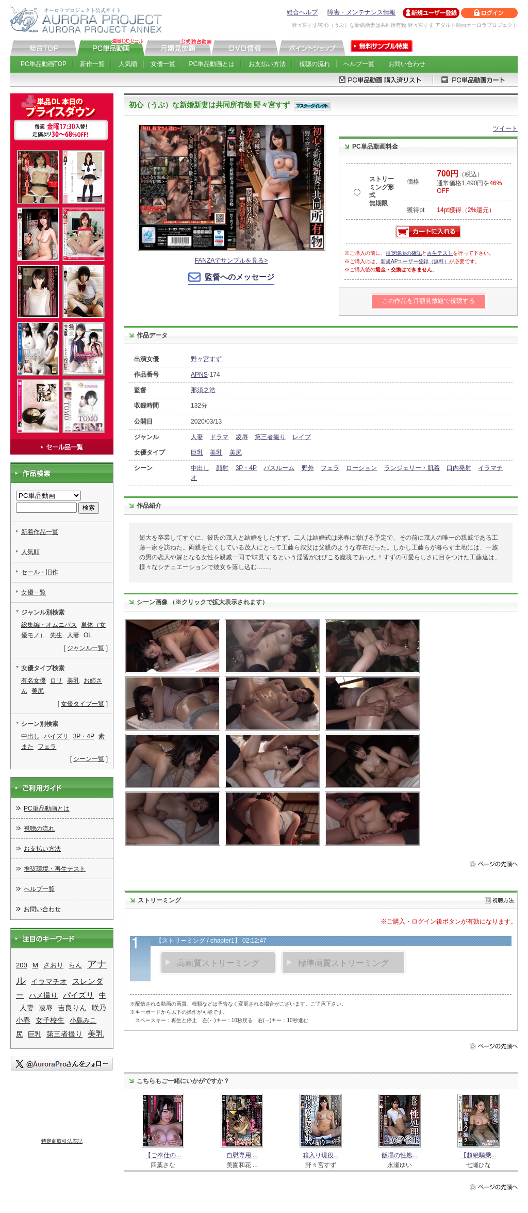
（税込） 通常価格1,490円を (469, 183)
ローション (361, 468)
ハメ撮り (43, 995)
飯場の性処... (400, 1155)
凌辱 (242, 437)
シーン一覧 (88, 759)
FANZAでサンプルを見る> (231, 260)
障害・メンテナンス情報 (361, 12)
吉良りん (72, 1008)
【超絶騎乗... (478, 1155)
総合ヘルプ (302, 12)
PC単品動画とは (212, 64)
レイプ (301, 437)
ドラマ (219, 437)
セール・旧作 (39, 572)
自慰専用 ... (242, 1155)
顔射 (222, 468)
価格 (413, 181)
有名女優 (33, 680)
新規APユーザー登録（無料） (415, 261)
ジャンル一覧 (85, 648)
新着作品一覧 (39, 532)
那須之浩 (203, 390)
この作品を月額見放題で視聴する (428, 300)
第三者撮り (270, 437)
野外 (308, 468)
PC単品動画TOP (44, 64)
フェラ (330, 468)
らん (75, 965)
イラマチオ (49, 981)
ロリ (56, 680)
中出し (200, 468)
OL (88, 635)
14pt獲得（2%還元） (466, 210)
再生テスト (440, 253)
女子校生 (50, 1020)
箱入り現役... (321, 1155)
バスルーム (278, 468)
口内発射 (459, 468)
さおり (53, 965)
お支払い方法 (267, 64)
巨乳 (197, 452)
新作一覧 (92, 64)
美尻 (235, 452)
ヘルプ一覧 (358, 64)
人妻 (197, 437)
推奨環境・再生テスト (55, 868)
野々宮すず (206, 359)
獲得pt (415, 210)
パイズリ (56, 736)
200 (21, 965)
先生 (56, 635)
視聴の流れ (314, 64)
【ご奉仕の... (163, 1155)
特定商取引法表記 (61, 1141)
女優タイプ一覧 (82, 703)
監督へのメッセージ (239, 276)
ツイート (505, 128)
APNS (199, 374)
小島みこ (83, 1020)
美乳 (216, 452)
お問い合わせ (406, 64)
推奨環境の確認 (404, 253)
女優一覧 (163, 64)
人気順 (128, 64)
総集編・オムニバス (49, 624)
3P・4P (246, 468)
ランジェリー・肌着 (412, 468)
